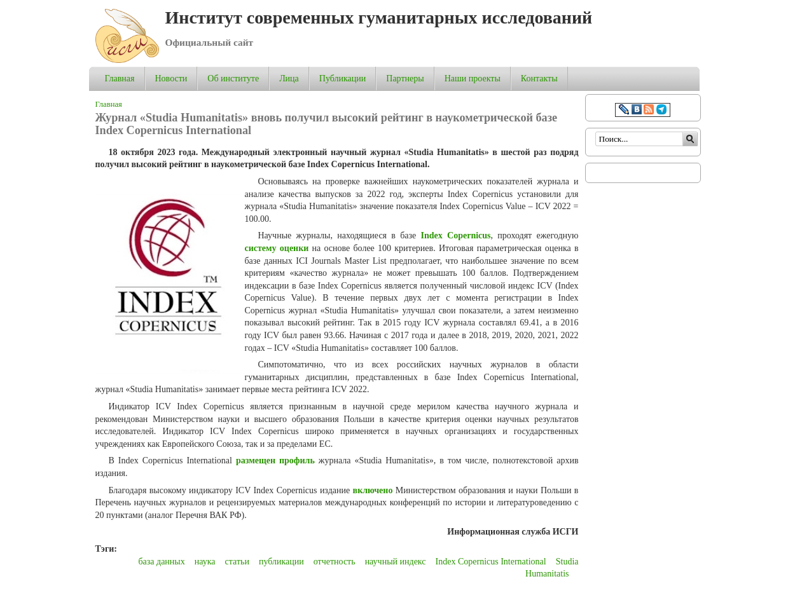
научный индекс (395, 561)
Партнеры (405, 78)
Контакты (539, 78)
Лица (289, 78)
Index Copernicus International (491, 561)
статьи (237, 561)
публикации (281, 561)
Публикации (342, 78)
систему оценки (277, 248)
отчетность (335, 561)
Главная (120, 78)
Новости (171, 78)
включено (373, 490)
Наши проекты (473, 78)
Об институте (233, 78)
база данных (161, 561)
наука (205, 561)
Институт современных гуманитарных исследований (379, 17)
